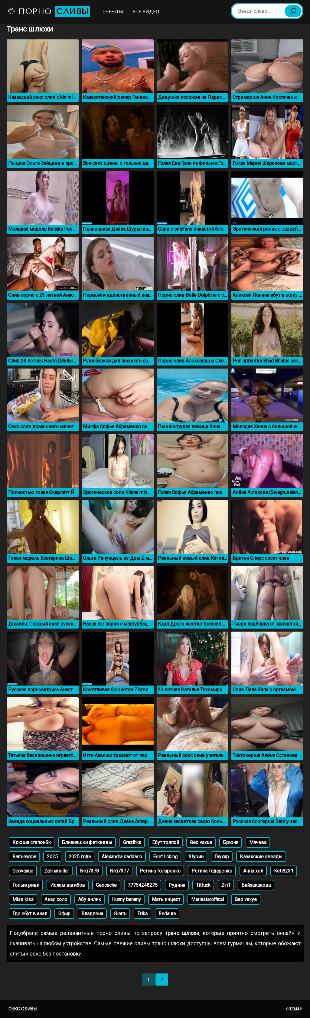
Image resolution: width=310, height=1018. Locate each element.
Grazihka (132, 842)
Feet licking (165, 856)
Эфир (64, 913)
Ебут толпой (165, 842)
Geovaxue (22, 871)
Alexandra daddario (122, 856)
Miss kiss (23, 899)
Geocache (106, 885)
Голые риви (25, 885)
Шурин (196, 856)
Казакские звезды (261, 856)
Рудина (176, 885)
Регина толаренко (160, 871)
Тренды (113, 12)
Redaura (167, 913)
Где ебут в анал (29, 913)
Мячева (257, 842)
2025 (52, 856)
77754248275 (143, 885)
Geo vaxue (201, 842)
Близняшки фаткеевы (87, 842)
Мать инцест (166, 899)
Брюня (230, 842)
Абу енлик (89, 899)
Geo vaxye (246, 899)
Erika (142, 913)
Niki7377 (119, 871)
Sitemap (294, 1009)
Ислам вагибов (67, 885)
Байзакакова (256, 885)
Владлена (92, 913)
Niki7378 (89, 871)
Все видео (145, 12)
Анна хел (253, 871)
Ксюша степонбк (31, 842)
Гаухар (221, 856)
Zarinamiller (56, 871)
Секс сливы (22, 1009)
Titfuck (203, 885)
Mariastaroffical (207, 899)
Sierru (120, 913)
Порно (48, 11)
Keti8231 (283, 871)
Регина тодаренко (211, 871)
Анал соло (55, 899)
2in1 (225, 885)
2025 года (80, 856)
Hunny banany (126, 899)
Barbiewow (24, 856)
